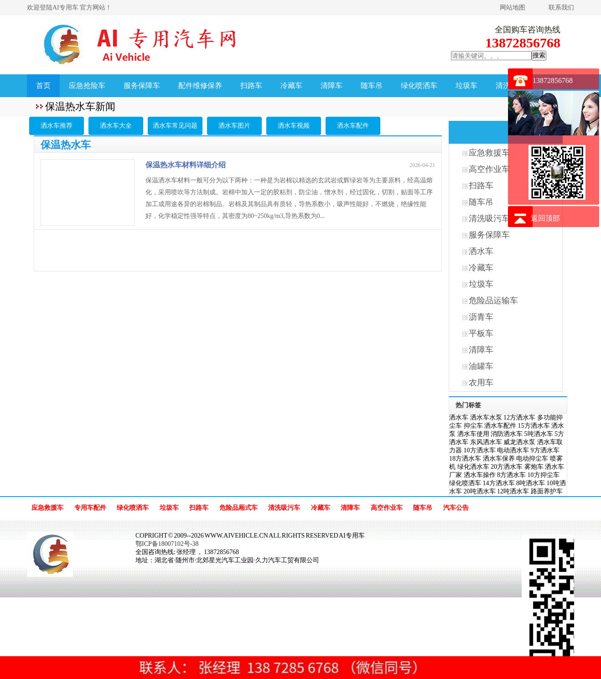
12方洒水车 (519, 417)
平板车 (481, 333)
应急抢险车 (87, 85)
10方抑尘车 (544, 475)
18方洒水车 (465, 458)
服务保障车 (142, 85)
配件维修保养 (200, 85)
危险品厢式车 (238, 507)
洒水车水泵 (486, 417)
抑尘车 (473, 425)
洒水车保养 (499, 458)
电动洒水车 (513, 450)
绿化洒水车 (473, 466)
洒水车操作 (480, 475)
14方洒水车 (499, 483)
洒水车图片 (234, 125)
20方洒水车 (507, 466)
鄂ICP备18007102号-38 (166, 543)
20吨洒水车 (480, 491)
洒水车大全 (116, 125)
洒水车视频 (294, 125)
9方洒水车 (545, 450)
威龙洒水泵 (519, 442)
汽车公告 (456, 507)
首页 (43, 85)
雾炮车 (534, 466)
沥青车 (481, 316)
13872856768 (553, 80)
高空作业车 (387, 507)
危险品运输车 (493, 300)
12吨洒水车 (513, 491)
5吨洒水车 (538, 433)
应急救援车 (47, 507)
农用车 (481, 382)
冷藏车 (291, 85)
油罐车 (481, 366)
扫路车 (251, 85)
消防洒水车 (507, 433)
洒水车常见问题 (175, 125)
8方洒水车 (511, 475)
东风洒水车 (486, 442)
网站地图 (512, 7)
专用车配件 (90, 507)
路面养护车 (547, 491)
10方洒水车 (480, 450)
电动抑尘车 (532, 458)
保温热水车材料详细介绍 (185, 165)
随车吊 (372, 85)
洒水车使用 (473, 433)
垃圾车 (466, 85)
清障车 (331, 85)
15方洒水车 (534, 425)
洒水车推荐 (57, 125)
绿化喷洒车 (419, 85)
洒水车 (481, 251)
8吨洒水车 (530, 483)
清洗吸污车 (284, 507)
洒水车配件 (353, 125)
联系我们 (561, 7)
